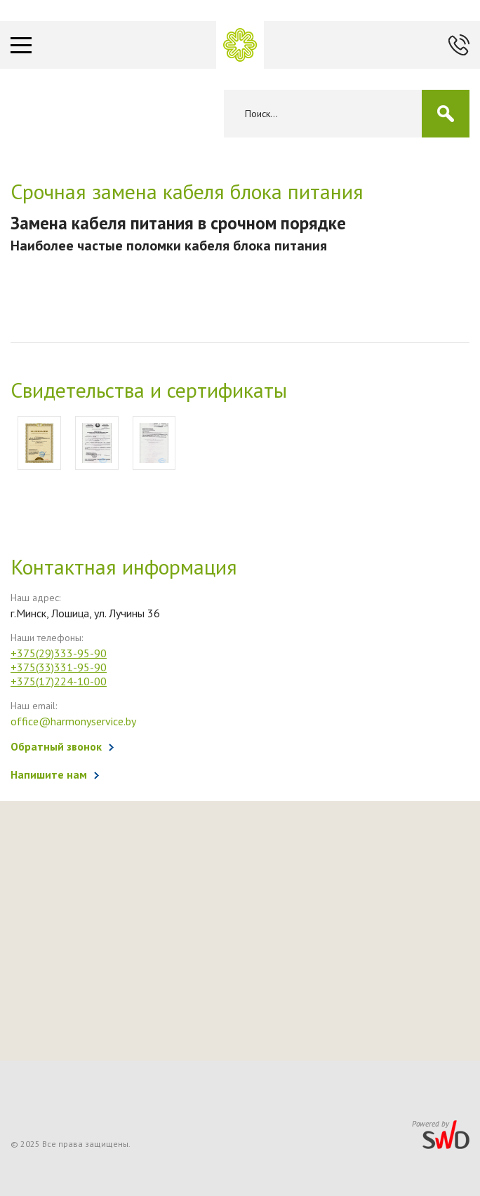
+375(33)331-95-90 (59, 667)
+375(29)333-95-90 (59, 653)
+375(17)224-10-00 (59, 681)
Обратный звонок (56, 746)
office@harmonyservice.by (73, 721)
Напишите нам (49, 774)
